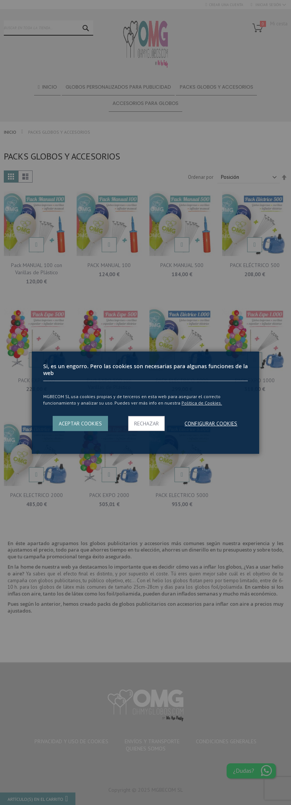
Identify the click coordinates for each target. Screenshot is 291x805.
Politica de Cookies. (201, 403)
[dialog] (145, 402)
